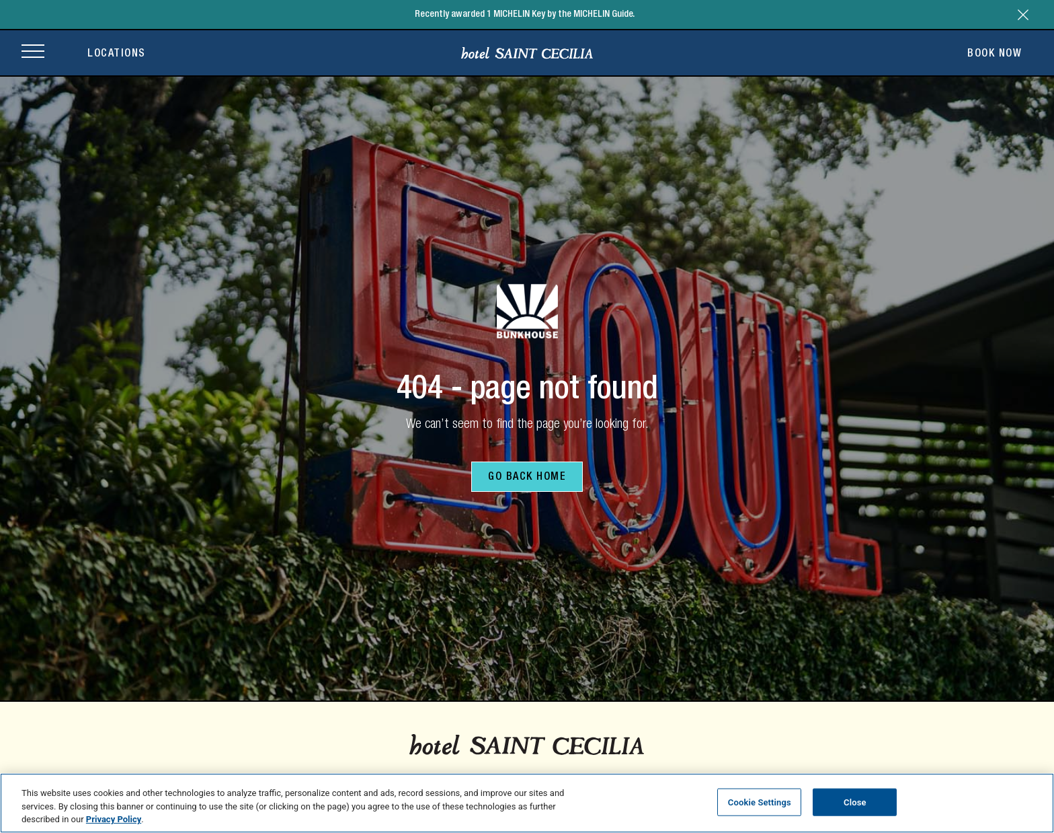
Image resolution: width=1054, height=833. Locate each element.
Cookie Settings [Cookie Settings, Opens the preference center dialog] (759, 802)
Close (855, 802)
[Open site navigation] (33, 52)
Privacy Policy (113, 819)
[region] (527, 803)
